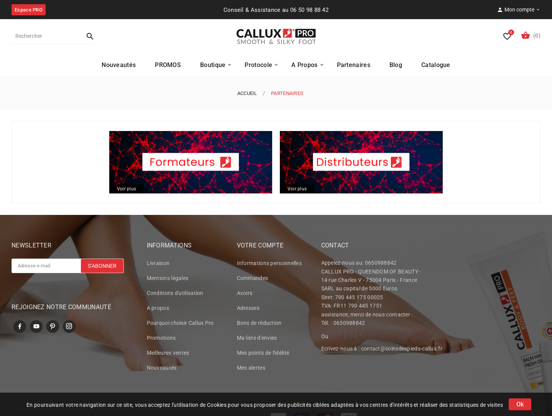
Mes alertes (251, 369)
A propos (158, 309)
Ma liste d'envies (257, 339)
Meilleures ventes (168, 354)
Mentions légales (168, 279)
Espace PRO (29, 10)
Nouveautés (162, 369)
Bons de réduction (259, 324)
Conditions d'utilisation (175, 294)
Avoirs (245, 294)
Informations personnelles (269, 264)
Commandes (252, 279)
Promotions (161, 339)
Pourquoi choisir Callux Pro (180, 324)
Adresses (248, 309)
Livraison (158, 264)
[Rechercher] (45, 36)
